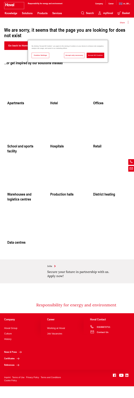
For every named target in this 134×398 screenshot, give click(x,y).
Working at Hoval (56, 340)
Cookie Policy (10, 392)
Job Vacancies (54, 345)
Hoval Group (10, 340)
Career (111, 3)
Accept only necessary (74, 55)
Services (57, 13)
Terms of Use (18, 389)
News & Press (13, 363)
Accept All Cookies (95, 55)
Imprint (7, 389)
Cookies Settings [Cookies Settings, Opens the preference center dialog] (40, 55)
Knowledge (11, 13)
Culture (8, 345)
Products (42, 13)
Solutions (27, 13)
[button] (18, 45)
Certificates (12, 370)
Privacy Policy (32, 389)
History (7, 351)
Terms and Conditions (51, 389)
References (12, 376)
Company (99, 3)
